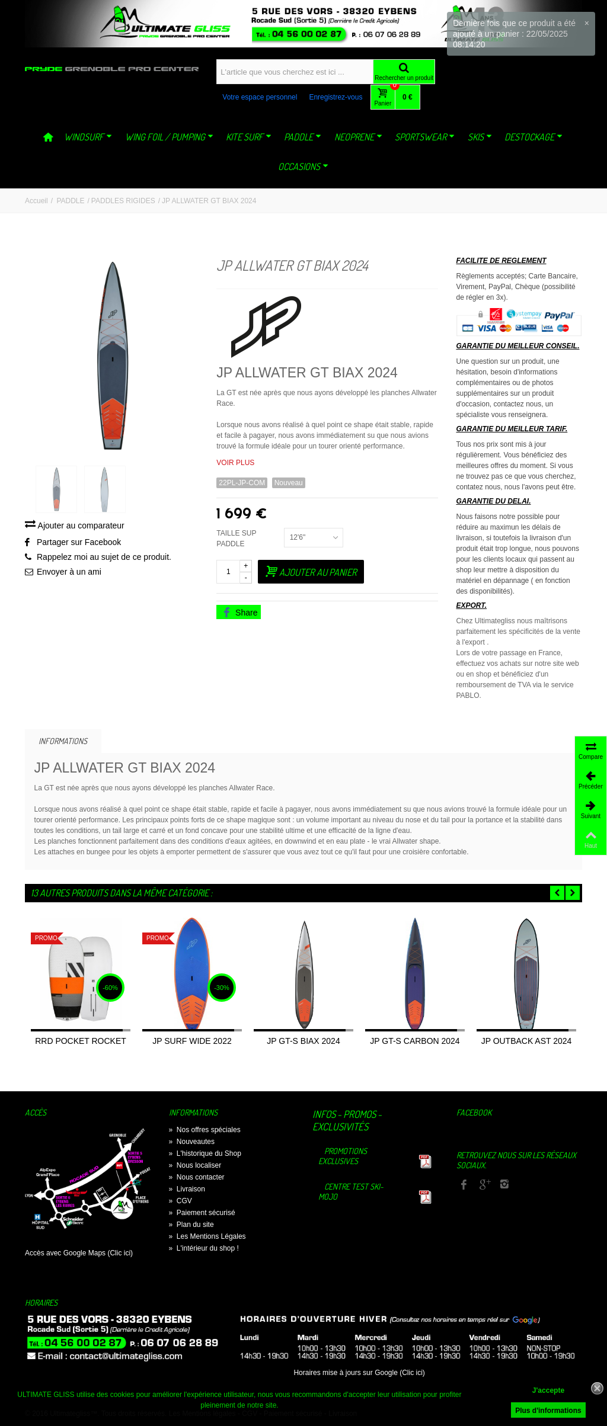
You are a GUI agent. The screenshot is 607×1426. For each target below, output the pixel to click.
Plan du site (191, 1224)
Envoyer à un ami (69, 573)
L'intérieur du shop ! (204, 1248)
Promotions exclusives (342, 1156)
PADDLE (302, 137)
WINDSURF (88, 137)
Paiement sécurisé (202, 1213)
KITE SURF (248, 137)
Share (239, 612)
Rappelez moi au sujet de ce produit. (104, 558)
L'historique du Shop (205, 1153)
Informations (63, 741)
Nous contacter (197, 1177)
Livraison (187, 1189)
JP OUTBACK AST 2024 (526, 1041)
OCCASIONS (303, 166)
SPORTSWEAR (425, 137)
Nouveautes (192, 1141)
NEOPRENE (358, 137)
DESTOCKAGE (533, 137)
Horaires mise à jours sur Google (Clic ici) (358, 1373)
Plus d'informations (548, 1410)
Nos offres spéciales (205, 1130)
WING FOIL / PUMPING (169, 137)
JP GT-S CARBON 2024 (414, 1041)
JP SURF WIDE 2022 (191, 1041)
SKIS (480, 137)
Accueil (36, 201)
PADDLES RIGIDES (123, 201)
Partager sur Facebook (79, 544)
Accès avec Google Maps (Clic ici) (79, 1253)
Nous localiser (195, 1165)
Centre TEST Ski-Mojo (351, 1191)
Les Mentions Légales (207, 1236)
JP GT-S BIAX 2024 (303, 1041)
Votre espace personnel (259, 97)
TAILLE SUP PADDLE (236, 538)
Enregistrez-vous (335, 97)
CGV (180, 1201)
